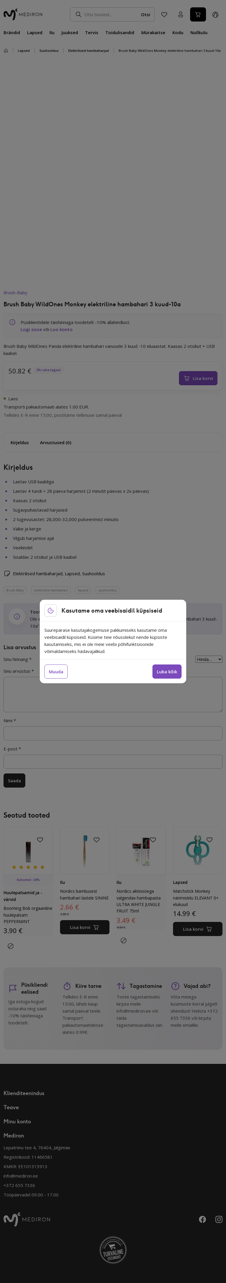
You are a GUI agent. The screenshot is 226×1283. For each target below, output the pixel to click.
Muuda (56, 671)
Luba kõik (167, 671)
